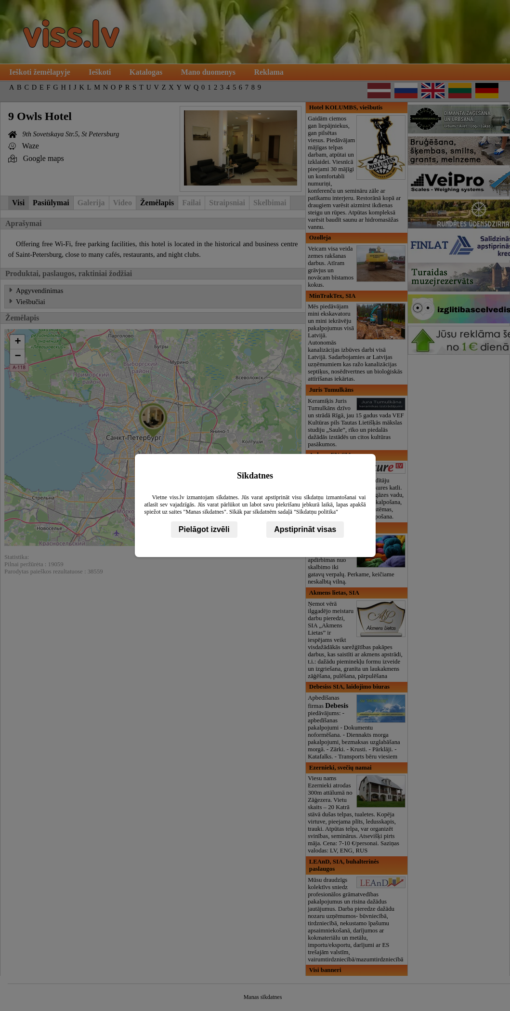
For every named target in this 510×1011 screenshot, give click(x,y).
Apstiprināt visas (305, 529)
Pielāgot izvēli (204, 529)
